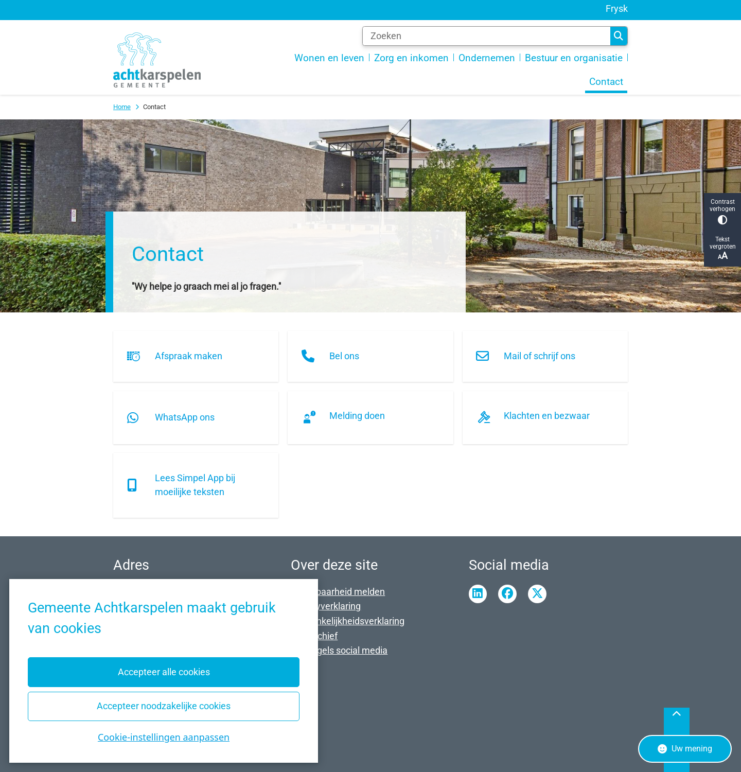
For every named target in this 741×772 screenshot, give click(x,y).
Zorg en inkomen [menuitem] (411, 58)
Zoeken (618, 36)
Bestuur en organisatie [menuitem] (574, 58)
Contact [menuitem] (606, 81)
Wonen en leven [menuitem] (329, 58)
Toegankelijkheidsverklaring (347, 621)
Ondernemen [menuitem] (486, 58)
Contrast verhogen (722, 211)
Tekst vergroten (722, 248)
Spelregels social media (339, 650)
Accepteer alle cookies (163, 671)
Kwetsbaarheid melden (338, 591)
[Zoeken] (486, 36)
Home (122, 107)
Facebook (507, 594)
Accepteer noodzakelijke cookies (164, 705)
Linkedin (478, 594)
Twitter (537, 594)
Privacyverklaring (326, 606)
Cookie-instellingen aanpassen (164, 737)
